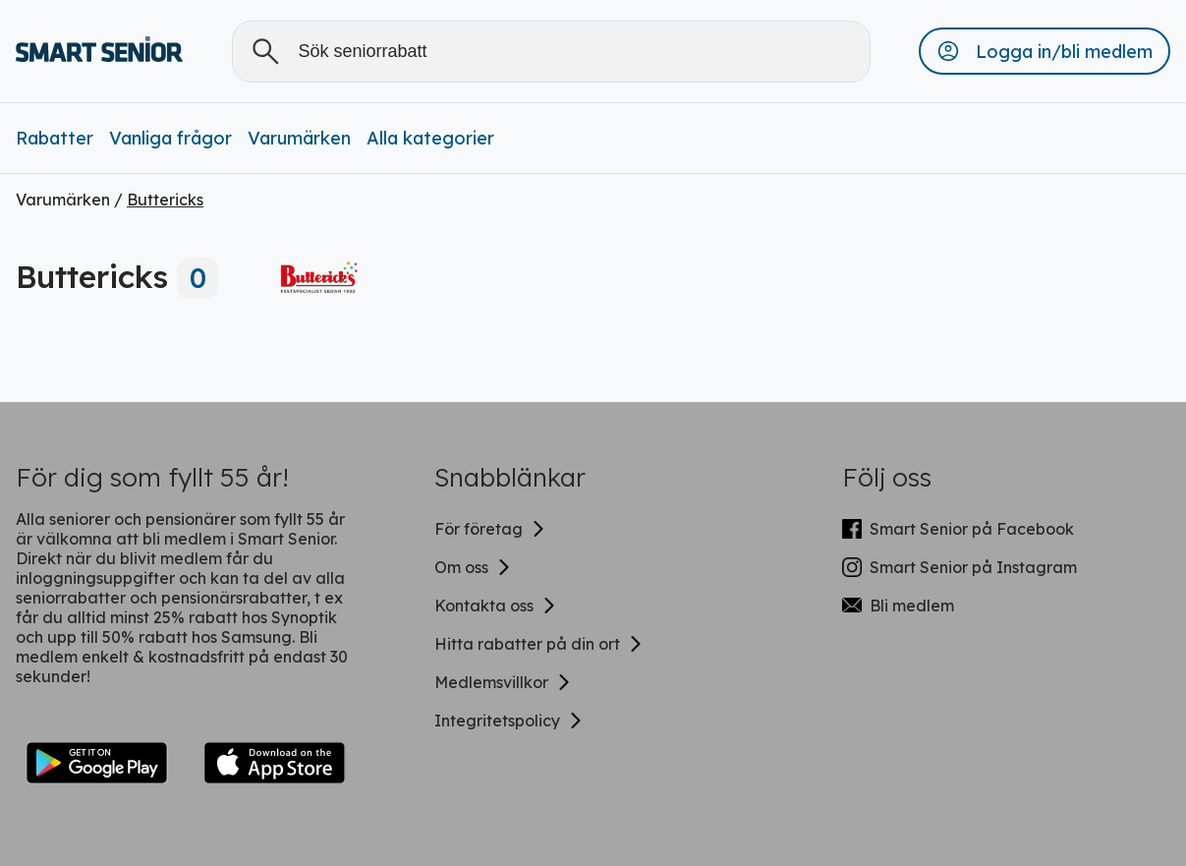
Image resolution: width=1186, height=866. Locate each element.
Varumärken (299, 138)
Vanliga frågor (170, 138)
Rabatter (54, 138)
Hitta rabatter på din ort (539, 644)
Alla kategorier (430, 138)
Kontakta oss (495, 605)
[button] (1044, 51)
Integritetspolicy (509, 720)
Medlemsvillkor (503, 682)
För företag (490, 529)
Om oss (473, 567)
